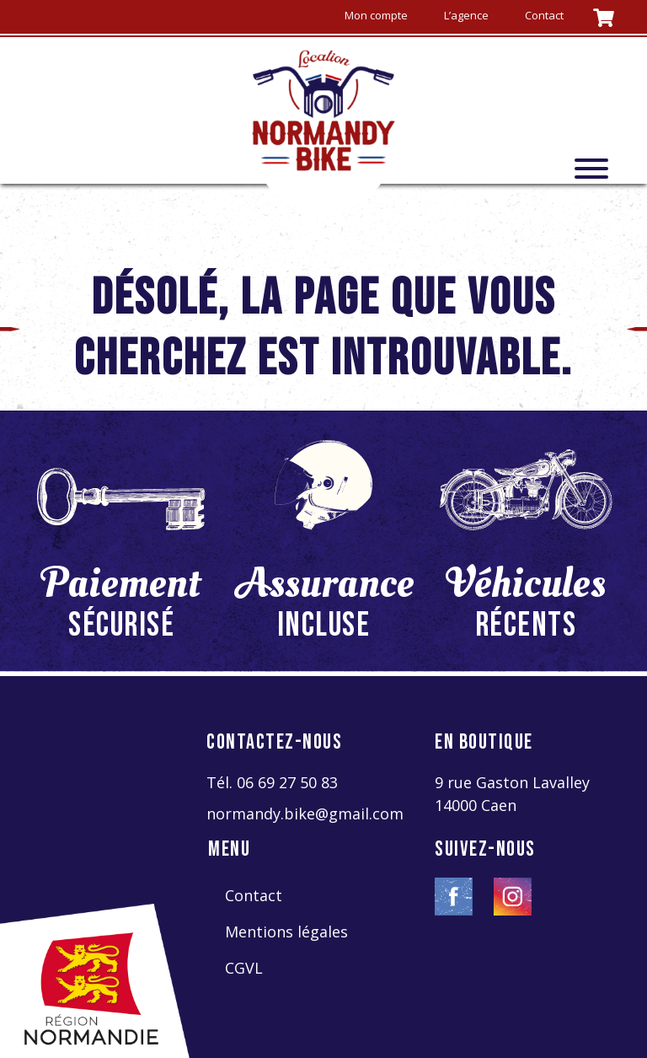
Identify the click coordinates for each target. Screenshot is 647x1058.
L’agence (466, 15)
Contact (544, 15)
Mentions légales (286, 931)
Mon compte (376, 15)
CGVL (244, 968)
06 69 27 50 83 (287, 782)
